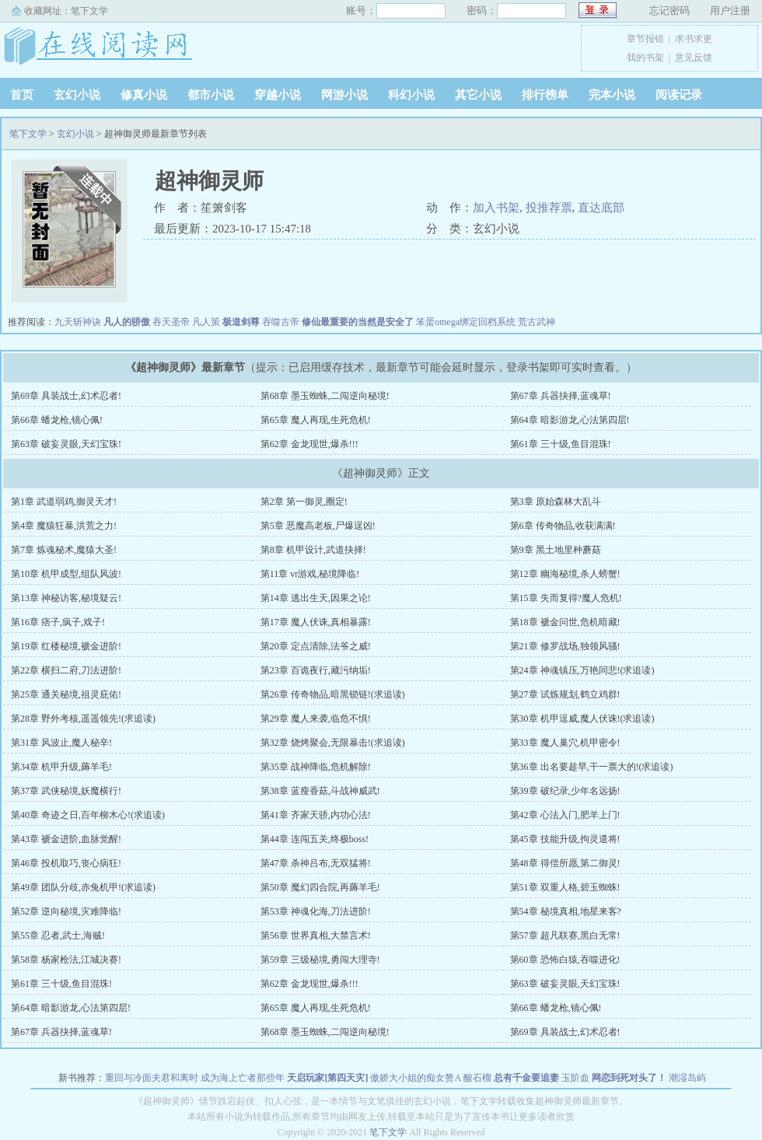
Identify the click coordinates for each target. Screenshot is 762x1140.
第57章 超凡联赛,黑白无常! (565, 935)
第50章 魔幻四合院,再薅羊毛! (320, 887)
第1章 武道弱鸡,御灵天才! (64, 501)
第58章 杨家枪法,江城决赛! (66, 959)
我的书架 (645, 57)
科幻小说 (411, 95)
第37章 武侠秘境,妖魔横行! (66, 790)
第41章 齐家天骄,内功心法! (315, 815)
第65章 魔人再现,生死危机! (315, 419)
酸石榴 (477, 1077)
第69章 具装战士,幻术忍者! (66, 395)
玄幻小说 (77, 95)
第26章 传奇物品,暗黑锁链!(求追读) (332, 694)
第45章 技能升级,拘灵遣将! (565, 839)
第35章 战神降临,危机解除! (315, 766)
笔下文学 (89, 10)
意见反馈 (693, 57)
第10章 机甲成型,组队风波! (66, 573)
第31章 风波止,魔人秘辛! (61, 742)
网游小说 (344, 95)
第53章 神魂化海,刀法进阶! (315, 911)
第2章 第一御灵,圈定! (304, 501)
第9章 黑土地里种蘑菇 (555, 549)
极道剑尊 (241, 321)
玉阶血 (575, 1077)
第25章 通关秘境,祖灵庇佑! (66, 694)
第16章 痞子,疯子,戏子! (58, 622)
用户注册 (730, 10)
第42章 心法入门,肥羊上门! (565, 815)
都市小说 (210, 95)
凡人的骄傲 (126, 321)
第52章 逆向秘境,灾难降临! (66, 911)
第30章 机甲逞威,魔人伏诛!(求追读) (582, 718)
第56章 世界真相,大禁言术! (315, 935)
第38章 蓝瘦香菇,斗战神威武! (320, 790)
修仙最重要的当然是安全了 (358, 321)
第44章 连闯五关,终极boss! (314, 839)
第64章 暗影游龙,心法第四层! (570, 419)
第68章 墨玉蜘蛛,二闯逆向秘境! (325, 395)
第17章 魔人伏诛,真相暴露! (315, 622)
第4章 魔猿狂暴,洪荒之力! (64, 525)
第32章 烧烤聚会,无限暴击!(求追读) (332, 742)
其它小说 (478, 95)
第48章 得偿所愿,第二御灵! (565, 863)
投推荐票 (549, 207)
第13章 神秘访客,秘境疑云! (66, 598)
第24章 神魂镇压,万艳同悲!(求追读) (582, 670)
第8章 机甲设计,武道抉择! (313, 549)
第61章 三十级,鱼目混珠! (560, 444)
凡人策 (206, 321)
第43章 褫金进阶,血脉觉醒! (66, 839)
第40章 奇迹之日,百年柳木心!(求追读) (88, 815)
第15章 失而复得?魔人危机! (566, 598)
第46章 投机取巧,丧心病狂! (66, 863)
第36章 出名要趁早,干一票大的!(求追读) (591, 766)
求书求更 (693, 38)
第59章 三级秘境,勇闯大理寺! (320, 959)
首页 (21, 95)
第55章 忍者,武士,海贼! (58, 935)
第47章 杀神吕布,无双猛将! (315, 863)
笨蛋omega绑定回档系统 (466, 321)
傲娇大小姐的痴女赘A (415, 1077)
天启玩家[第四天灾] (327, 1077)
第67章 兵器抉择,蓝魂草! (560, 395)
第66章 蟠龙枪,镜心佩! (57, 419)
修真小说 (144, 95)
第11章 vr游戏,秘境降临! (310, 573)
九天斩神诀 (77, 321)
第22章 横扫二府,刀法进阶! (66, 670)
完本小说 (612, 95)
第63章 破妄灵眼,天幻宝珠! (66, 444)
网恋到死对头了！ (629, 1077)
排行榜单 (545, 95)
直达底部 (601, 207)
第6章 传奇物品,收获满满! (563, 525)
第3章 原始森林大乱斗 (555, 501)
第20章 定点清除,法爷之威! (315, 646)
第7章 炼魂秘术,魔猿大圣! (64, 549)
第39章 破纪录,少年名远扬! (565, 790)
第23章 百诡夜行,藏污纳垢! (315, 670)
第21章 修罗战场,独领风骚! (565, 646)
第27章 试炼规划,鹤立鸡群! (565, 694)
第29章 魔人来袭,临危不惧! (315, 718)
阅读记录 (678, 95)
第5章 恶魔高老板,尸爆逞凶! (318, 525)
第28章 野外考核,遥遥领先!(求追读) (83, 718)
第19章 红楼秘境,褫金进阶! (66, 646)
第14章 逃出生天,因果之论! (315, 598)
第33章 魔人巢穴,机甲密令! (565, 742)
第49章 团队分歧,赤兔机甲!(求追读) (83, 887)
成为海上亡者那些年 (243, 1077)
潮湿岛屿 (687, 1077)
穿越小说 (277, 95)
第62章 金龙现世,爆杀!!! (309, 444)
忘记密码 (669, 10)
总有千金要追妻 (526, 1077)
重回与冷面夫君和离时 (151, 1077)
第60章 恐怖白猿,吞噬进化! (565, 959)
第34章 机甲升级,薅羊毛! (61, 766)
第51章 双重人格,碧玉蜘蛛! (565, 887)
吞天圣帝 (171, 321)
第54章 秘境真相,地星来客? (565, 911)
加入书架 (496, 207)
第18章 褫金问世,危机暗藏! (565, 622)
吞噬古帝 (280, 321)
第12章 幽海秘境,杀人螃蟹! (565, 573)
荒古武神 (536, 321)
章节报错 (645, 38)
